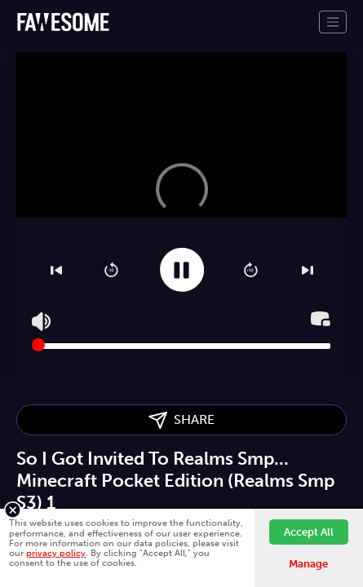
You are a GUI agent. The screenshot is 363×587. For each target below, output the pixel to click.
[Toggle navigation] (333, 22)
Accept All (309, 532)
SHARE (181, 420)
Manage (308, 564)
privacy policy (56, 552)
